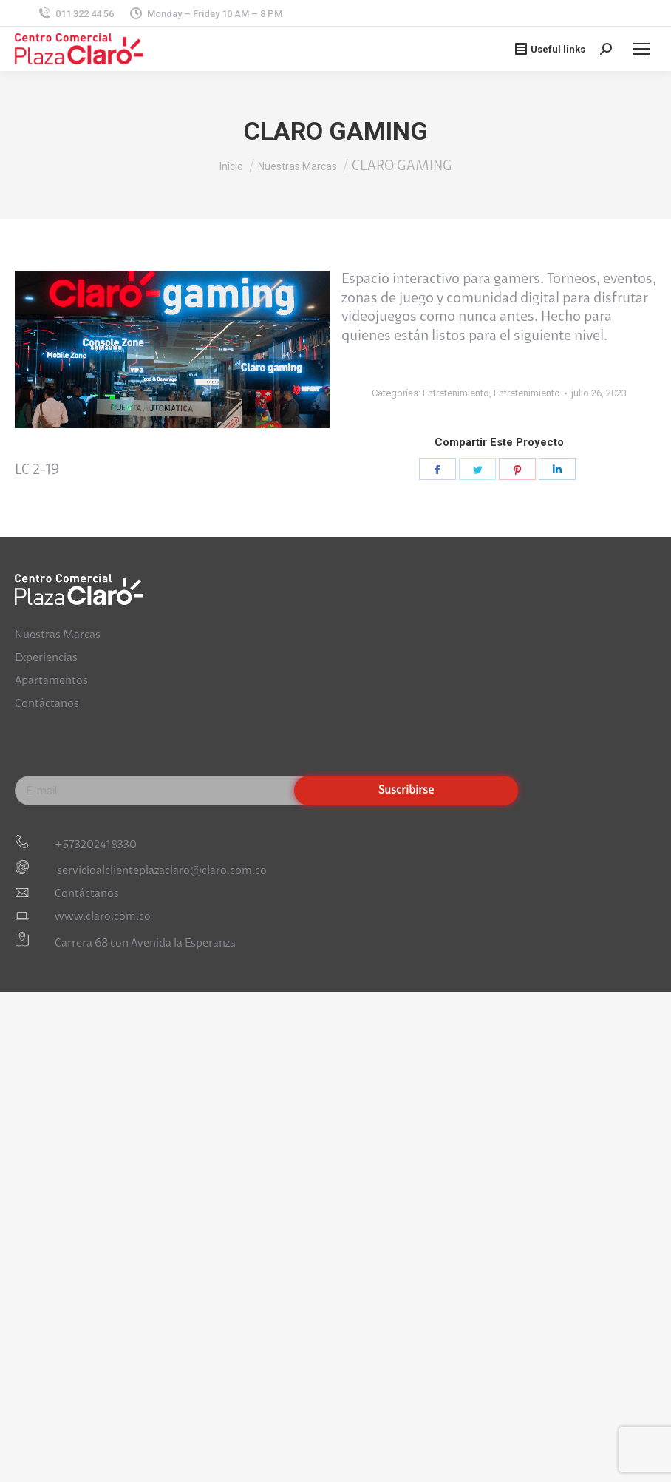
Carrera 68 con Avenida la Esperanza (145, 944)
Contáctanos (47, 704)
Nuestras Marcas (58, 635)
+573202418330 (96, 845)
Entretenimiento (456, 393)
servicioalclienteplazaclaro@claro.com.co (161, 871)
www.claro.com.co (103, 917)
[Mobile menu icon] (641, 49)
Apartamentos (51, 681)
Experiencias (46, 658)
